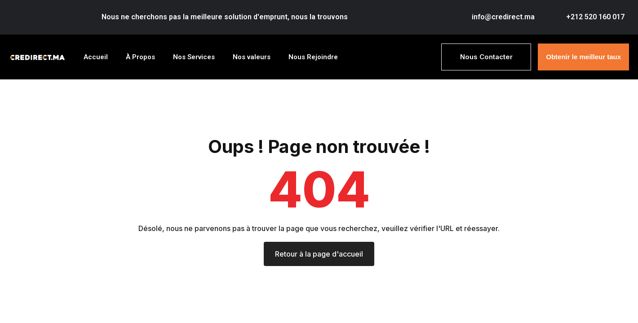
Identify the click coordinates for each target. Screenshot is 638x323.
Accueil (96, 56)
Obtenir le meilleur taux (583, 56)
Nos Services (194, 56)
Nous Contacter (486, 56)
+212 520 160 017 (595, 17)
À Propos (140, 56)
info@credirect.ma (503, 17)
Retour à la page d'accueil (319, 253)
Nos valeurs (251, 56)
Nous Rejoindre (313, 56)
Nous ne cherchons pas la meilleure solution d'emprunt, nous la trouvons (225, 17)
